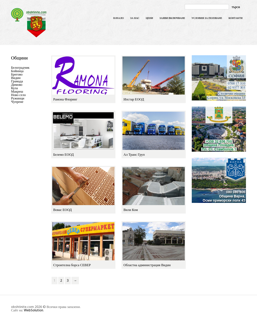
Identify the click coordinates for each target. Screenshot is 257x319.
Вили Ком (130, 210)
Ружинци (17, 98)
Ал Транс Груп (134, 154)
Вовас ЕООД (62, 210)
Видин (15, 78)
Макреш (17, 91)
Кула (14, 88)
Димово (16, 85)
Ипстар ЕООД (133, 99)
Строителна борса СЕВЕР (72, 265)
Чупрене (17, 102)
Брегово (16, 74)
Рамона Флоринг (65, 99)
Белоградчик (20, 67)
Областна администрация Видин (147, 265)
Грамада (17, 81)
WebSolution (33, 310)
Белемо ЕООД (63, 154)
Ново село (18, 95)
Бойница (17, 71)
